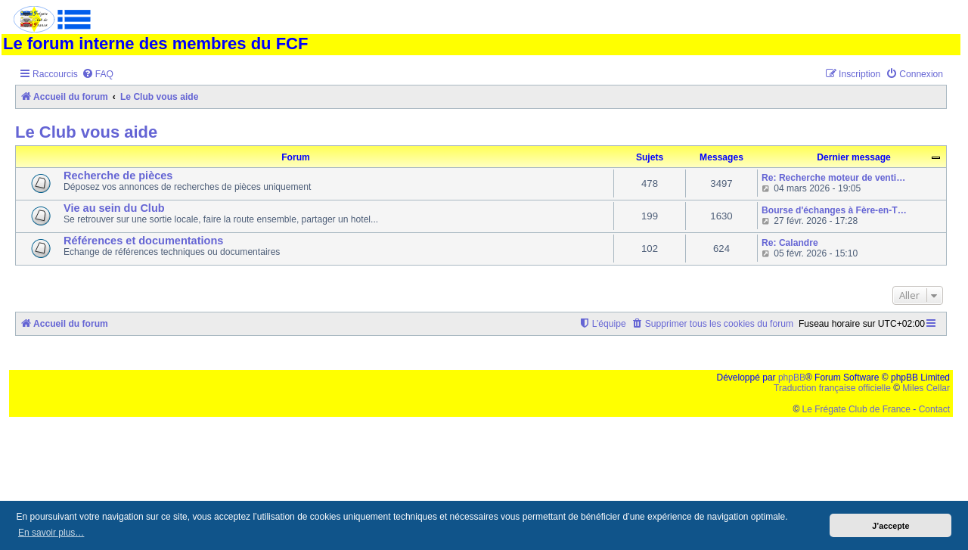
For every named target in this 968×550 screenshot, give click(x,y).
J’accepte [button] (890, 525)
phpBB (791, 377)
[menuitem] (97, 74)
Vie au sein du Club (114, 208)
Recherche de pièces (118, 175)
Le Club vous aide (86, 132)
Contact (934, 409)
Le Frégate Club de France (856, 409)
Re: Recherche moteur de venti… (833, 177)
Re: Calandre (790, 243)
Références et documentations (143, 241)
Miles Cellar (926, 388)
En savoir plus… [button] (51, 532)
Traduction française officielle (832, 388)
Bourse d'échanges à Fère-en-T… (834, 210)
